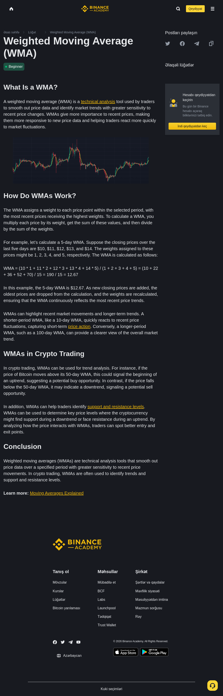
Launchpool (107, 608)
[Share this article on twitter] (167, 43)
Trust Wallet (107, 625)
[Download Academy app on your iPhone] (125, 652)
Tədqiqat (104, 616)
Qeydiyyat (195, 8)
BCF (101, 591)
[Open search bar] (177, 9)
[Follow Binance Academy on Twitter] (63, 642)
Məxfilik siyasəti (147, 591)
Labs (101, 599)
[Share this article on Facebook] (182, 43)
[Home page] (95, 8)
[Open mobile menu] (212, 9)
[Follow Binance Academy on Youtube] (78, 642)
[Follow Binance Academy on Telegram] (70, 642)
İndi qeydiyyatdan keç (192, 126)
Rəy (138, 616)
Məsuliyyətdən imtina (151, 599)
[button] (212, 8)
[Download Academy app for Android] (154, 652)
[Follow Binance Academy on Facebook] (55, 642)
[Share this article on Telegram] (196, 43)
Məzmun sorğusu (148, 608)
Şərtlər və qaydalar (150, 582)
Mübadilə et (107, 582)
